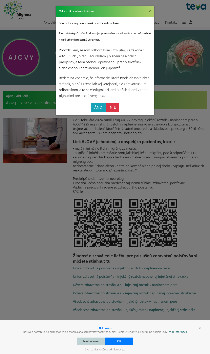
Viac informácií (178, 332)
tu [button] (123, 349)
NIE (113, 107)
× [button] (199, 328)
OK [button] (119, 341)
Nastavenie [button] (90, 341)
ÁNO (98, 107)
